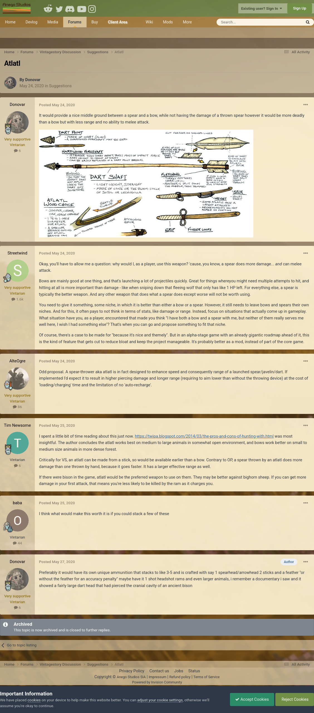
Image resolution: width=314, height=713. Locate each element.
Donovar (32, 79)
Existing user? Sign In (261, 8)
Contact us (159, 670)
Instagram (92, 8)
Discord (70, 8)
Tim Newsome (17, 425)
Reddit (48, 8)
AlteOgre (17, 360)
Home (10, 22)
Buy (95, 22)
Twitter (59, 8)
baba (17, 502)
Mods (168, 22)
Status (194, 670)
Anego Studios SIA (131, 677)
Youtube (81, 8)
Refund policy (179, 677)
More (187, 22)
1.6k (17, 299)
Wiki (149, 22)
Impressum (157, 677)
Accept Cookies (251, 699)
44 (17, 543)
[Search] (245, 22)
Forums (75, 23)
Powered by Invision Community (157, 682)
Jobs (178, 670)
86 (17, 406)
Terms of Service (206, 677)
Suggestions (60, 85)
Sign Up (299, 8)
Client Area (117, 22)
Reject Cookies (294, 699)
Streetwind (17, 253)
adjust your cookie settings (160, 700)
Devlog (32, 22)
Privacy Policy (131, 670)
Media (52, 22)
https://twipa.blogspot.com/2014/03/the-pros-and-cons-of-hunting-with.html (204, 436)
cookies (34, 700)
